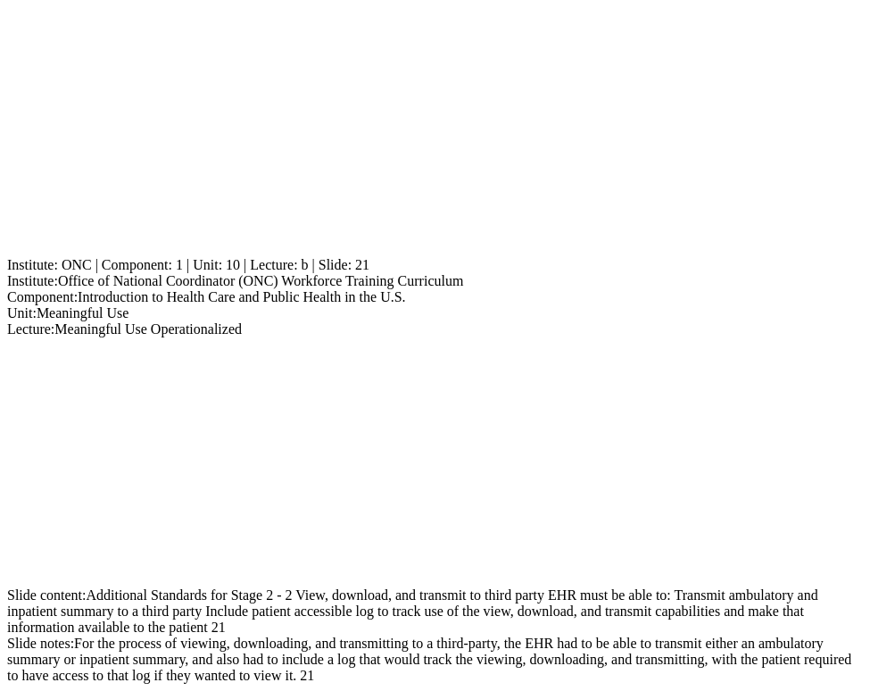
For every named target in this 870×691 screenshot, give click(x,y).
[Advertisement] (435, 132)
